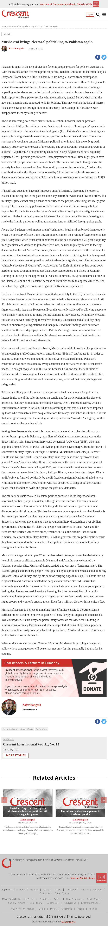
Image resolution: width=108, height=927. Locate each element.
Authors (57, 890)
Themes (93, 909)
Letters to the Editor (90, 903)
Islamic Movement (16, 903)
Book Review (36, 903)
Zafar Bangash (27, 820)
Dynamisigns (68, 922)
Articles (30, 909)
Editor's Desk (53, 903)
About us (97, 890)
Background (70, 903)
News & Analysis (73, 899)
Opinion (57, 899)
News (46, 890)
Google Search (62, 893)
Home (22, 890)
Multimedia (67, 909)
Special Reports (94, 899)
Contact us (44, 893)
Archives (34, 890)
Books (42, 909)
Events (53, 909)
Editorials (44, 899)
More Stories (16, 756)
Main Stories (28, 899)
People (80, 909)
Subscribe (71, 890)
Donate (84, 890)
